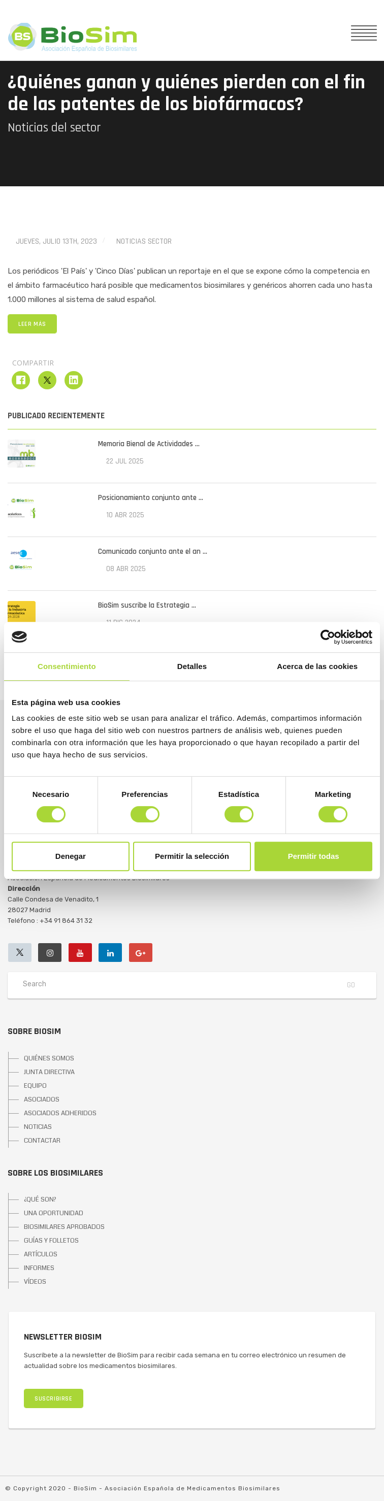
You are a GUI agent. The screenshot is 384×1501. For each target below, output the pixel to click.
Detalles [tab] (192, 666)
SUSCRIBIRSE (54, 1399)
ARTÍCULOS (40, 1254)
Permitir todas (313, 856)
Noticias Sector (144, 241)
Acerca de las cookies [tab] (317, 666)
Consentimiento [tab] (67, 666)
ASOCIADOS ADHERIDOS (60, 1113)
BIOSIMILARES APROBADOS (64, 1226)
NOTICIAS (38, 1126)
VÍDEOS (35, 1281)
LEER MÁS (32, 324)
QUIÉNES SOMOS (49, 1058)
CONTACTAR (42, 1140)
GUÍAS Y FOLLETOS (51, 1240)
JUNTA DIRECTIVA (49, 1072)
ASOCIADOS (41, 1099)
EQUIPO (35, 1085)
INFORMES (39, 1268)
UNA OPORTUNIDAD (53, 1213)
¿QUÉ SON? (40, 1199)
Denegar (70, 856)
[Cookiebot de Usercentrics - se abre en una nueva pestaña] (327, 637)
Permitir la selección (192, 856)
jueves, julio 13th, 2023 (56, 241)
